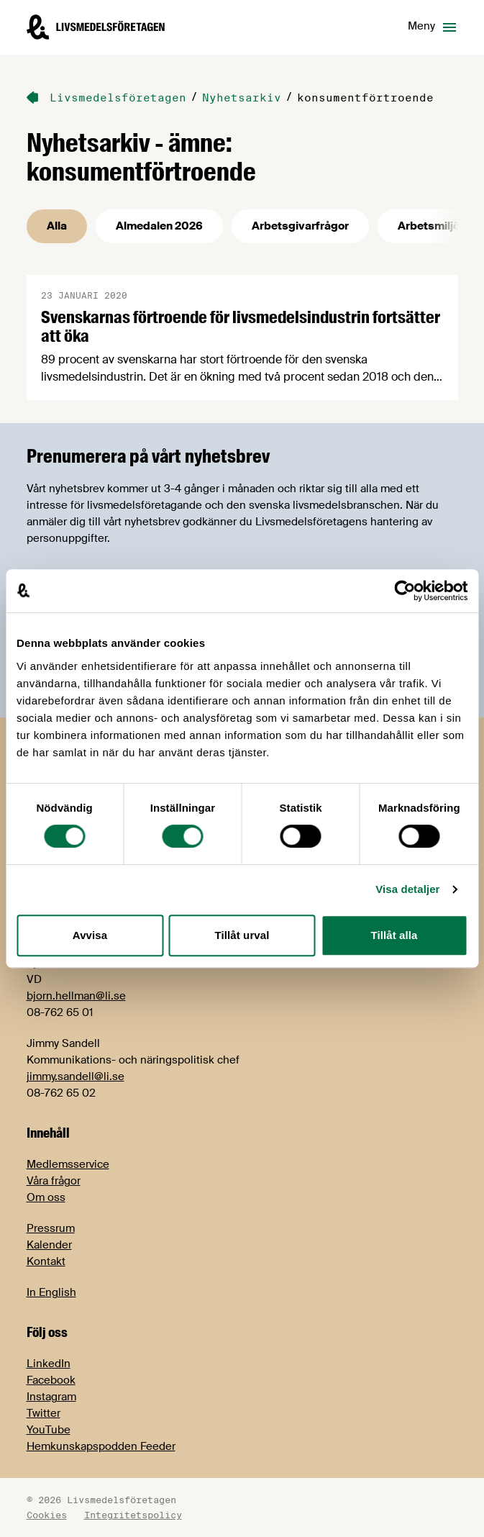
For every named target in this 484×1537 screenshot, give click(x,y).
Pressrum (51, 1228)
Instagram (51, 1396)
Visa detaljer (407, 889)
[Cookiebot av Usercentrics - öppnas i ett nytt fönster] (404, 591)
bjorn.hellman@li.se (76, 996)
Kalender (49, 1245)
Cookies (47, 1515)
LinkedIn (48, 1363)
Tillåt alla (393, 935)
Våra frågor (54, 1181)
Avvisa (90, 935)
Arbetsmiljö (429, 226)
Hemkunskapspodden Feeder (101, 1446)
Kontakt (46, 1261)
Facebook (51, 1380)
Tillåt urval (242, 935)
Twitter (43, 1413)
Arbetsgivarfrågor (300, 226)
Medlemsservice (68, 1164)
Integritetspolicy (133, 1515)
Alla (57, 226)
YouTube (48, 1430)
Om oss (46, 1197)
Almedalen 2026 (159, 226)
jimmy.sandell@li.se (75, 1076)
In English (51, 1292)
